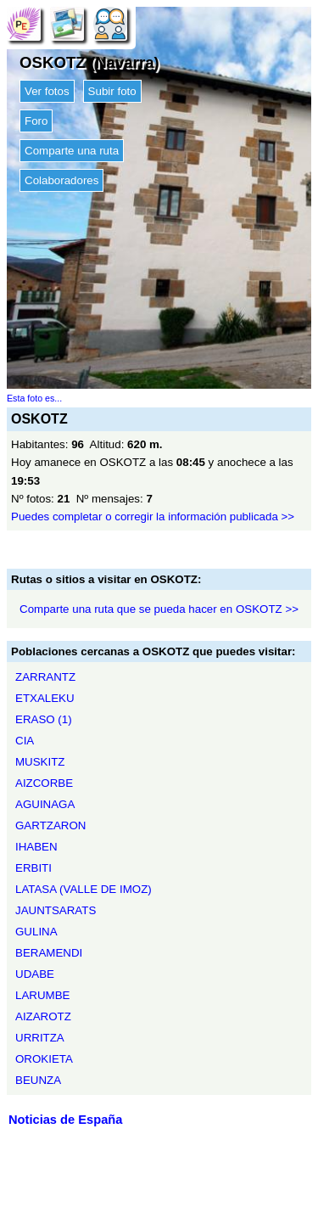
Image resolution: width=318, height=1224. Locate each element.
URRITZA (39, 1037)
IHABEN (36, 846)
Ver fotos (47, 91)
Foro (36, 121)
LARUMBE (42, 995)
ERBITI (33, 868)
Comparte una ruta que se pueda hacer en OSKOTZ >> (159, 609)
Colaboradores (61, 180)
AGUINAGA (45, 804)
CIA (24, 740)
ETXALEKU (45, 698)
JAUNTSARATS (55, 910)
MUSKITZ (40, 761)
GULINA (36, 931)
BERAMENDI (48, 952)
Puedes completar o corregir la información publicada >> (152, 516)
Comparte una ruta (72, 150)
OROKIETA (44, 1059)
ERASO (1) (43, 719)
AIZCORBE (44, 783)
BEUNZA (38, 1080)
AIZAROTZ (43, 1016)
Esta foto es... (34, 398)
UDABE (34, 974)
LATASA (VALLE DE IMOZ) (83, 889)
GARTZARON (50, 825)
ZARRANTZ (45, 677)
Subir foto (112, 91)
